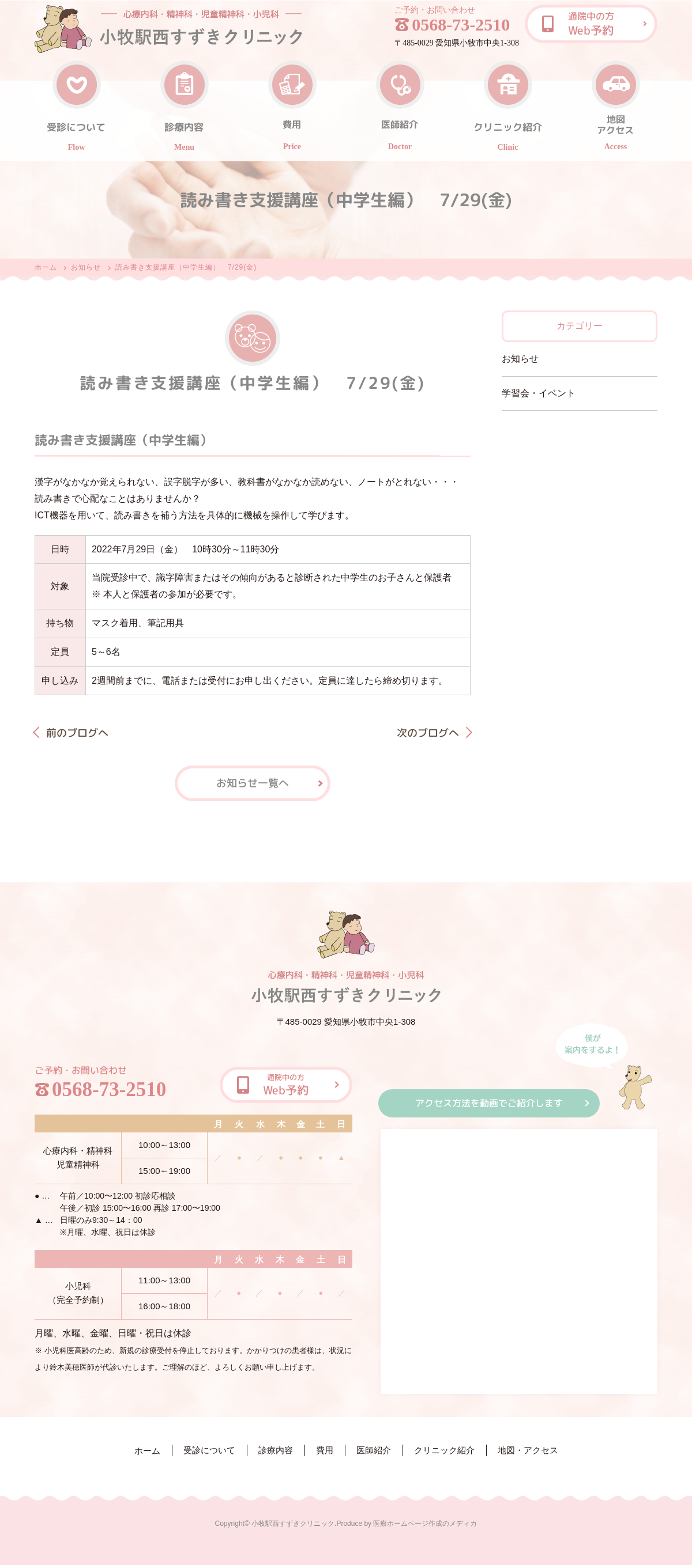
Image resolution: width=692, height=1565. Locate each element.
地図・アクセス (528, 1450)
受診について (209, 1450)
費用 (324, 1450)
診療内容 (275, 1450)
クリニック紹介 (444, 1450)
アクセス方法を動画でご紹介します (489, 1103)
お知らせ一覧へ (252, 782)
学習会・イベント (539, 393)
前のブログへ (77, 732)
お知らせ (86, 267)
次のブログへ (428, 733)
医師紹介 (373, 1450)
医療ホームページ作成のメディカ (425, 1523)
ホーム (46, 267)
